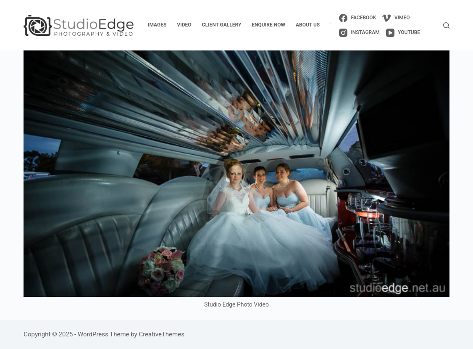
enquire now (268, 25)
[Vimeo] (396, 18)
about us (308, 25)
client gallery (222, 25)
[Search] (446, 25)
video (184, 25)
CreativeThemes (161, 334)
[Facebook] (357, 18)
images (157, 25)
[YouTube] (403, 33)
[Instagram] (359, 33)
